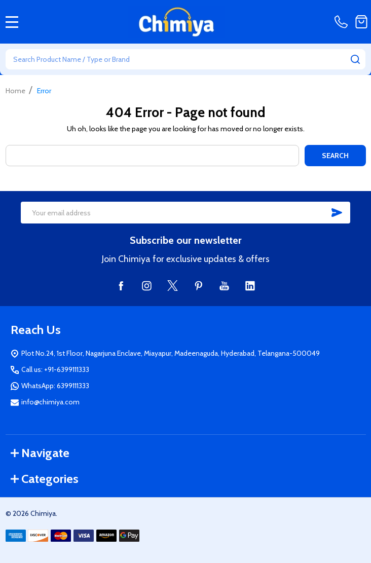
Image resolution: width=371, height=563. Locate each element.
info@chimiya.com (50, 401)
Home (15, 90)
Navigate (40, 452)
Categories (45, 478)
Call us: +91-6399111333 (55, 369)
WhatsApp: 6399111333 (55, 385)
